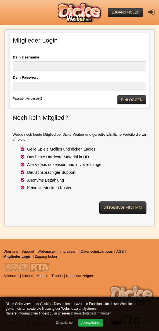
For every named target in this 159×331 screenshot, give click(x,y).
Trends (57, 276)
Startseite (11, 276)
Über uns (10, 251)
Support (27, 251)
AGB (120, 251)
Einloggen (132, 100)
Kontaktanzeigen (79, 276)
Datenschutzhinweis (97, 251)
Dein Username (26, 57)
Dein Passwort (25, 77)
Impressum (68, 251)
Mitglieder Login (17, 256)
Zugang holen (125, 12)
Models (42, 276)
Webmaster (46, 251)
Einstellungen (65, 322)
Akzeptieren (90, 322)
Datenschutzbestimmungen (91, 313)
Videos (27, 276)
